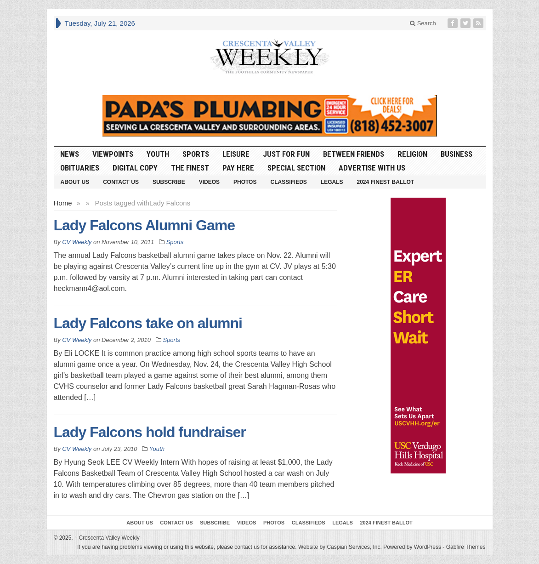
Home (63, 203)
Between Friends (353, 154)
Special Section (296, 167)
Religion (412, 154)
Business (456, 154)
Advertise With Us (372, 167)
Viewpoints (112, 154)
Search (423, 23)
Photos (244, 182)
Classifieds (288, 182)
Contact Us (121, 182)
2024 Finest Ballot (385, 182)
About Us (75, 182)
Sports (195, 154)
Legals (332, 182)
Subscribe (169, 182)
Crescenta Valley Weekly (107, 538)
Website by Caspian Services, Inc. (340, 547)
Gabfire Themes (466, 547)
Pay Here (238, 167)
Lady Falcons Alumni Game (144, 225)
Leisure (236, 154)
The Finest (190, 167)
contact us (247, 547)
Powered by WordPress (412, 547)
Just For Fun (286, 154)
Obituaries (79, 167)
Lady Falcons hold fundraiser (150, 432)
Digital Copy (135, 167)
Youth (158, 154)
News (69, 154)
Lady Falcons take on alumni (148, 323)
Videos (209, 182)
